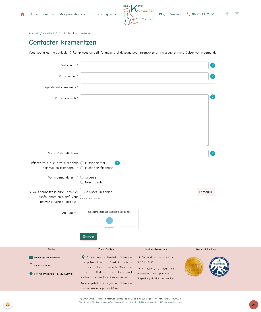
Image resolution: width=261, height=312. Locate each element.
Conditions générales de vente (123, 302)
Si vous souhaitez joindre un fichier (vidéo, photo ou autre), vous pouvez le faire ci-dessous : (53, 197)
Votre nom (68, 65)
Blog (162, 14)
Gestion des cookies (173, 302)
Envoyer (88, 236)
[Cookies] (8, 304)
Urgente (90, 177)
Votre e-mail (67, 76)
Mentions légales (99, 302)
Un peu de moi (40, 14)
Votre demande (65, 98)
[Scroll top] (253, 304)
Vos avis (176, 14)
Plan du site (84, 302)
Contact (48, 33)
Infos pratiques (102, 14)
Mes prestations (71, 14)
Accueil (34, 33)
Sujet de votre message (60, 87)
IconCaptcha (108, 228)
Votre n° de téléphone (63, 153)
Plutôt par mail (95, 163)
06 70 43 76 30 (200, 14)
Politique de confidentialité (151, 302)
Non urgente (93, 182)
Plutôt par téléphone (99, 168)
